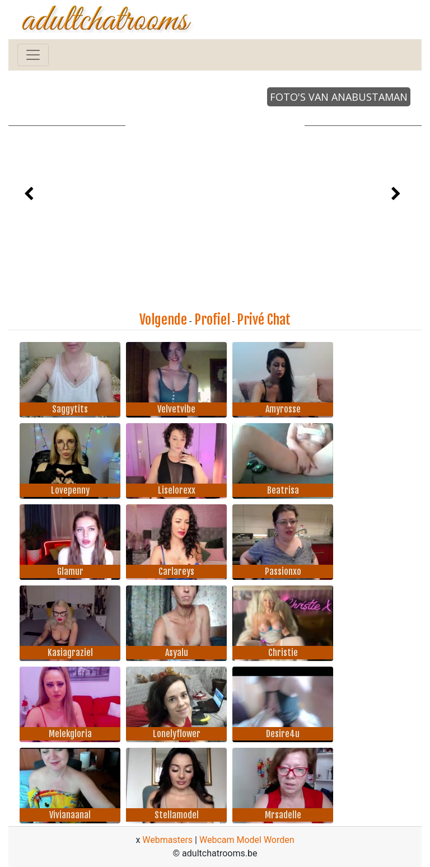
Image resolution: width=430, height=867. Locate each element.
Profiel (212, 319)
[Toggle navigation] (33, 55)
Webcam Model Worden (247, 840)
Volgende (163, 319)
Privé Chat (264, 319)
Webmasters (167, 840)
